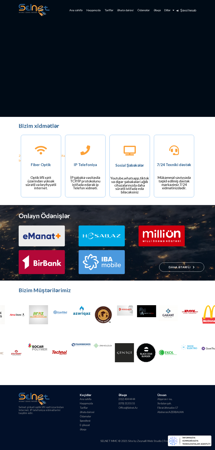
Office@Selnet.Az (128, 407)
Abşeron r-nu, (164, 399)
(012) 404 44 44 (127, 399)
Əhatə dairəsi (125, 10)
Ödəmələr (143, 10)
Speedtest (85, 420)
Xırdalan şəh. (164, 403)
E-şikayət (85, 425)
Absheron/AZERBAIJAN (170, 412)
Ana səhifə (76, 10)
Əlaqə (157, 10)
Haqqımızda (93, 10)
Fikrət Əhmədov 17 (167, 407)
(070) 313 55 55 (127, 403)
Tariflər (109, 10)
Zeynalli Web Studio (149, 441)
